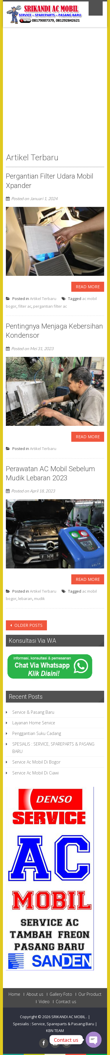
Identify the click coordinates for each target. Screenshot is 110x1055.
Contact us (66, 1001)
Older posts (28, 625)
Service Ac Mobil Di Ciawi (35, 773)
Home (14, 994)
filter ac (24, 306)
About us (34, 994)
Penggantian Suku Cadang (36, 733)
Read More (88, 286)
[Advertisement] (55, 94)
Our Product (89, 994)
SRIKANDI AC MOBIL (68, 1016)
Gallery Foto (61, 994)
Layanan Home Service (33, 723)
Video (44, 1001)
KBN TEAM (55, 1030)
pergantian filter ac (50, 306)
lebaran (25, 598)
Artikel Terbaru (43, 298)
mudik (39, 598)
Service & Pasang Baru (33, 712)
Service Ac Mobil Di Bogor (36, 762)
